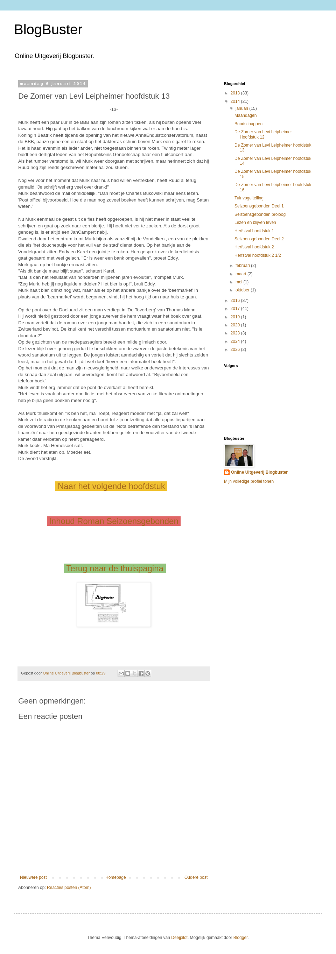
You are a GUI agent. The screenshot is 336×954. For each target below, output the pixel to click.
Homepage (115, 877)
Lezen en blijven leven (255, 222)
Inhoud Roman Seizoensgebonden (114, 521)
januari (242, 108)
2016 (236, 300)
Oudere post (196, 877)
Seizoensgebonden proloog (260, 214)
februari (243, 265)
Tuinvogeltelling (249, 198)
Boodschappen (248, 123)
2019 (236, 317)
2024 (236, 341)
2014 (236, 101)
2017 (236, 308)
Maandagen (245, 115)
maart (241, 273)
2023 (236, 333)
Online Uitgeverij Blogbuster (259, 472)
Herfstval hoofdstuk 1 (254, 230)
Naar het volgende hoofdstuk (111, 486)
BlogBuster (48, 29)
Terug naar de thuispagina (115, 568)
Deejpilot (179, 937)
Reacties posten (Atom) (69, 887)
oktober (243, 290)
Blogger (240, 937)
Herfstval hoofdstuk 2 (254, 247)
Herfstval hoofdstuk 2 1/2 (257, 255)
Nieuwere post (33, 877)
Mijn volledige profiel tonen (249, 481)
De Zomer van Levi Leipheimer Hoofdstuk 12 (263, 134)
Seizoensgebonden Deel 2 (259, 238)
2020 (236, 325)
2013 (236, 93)
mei (240, 282)
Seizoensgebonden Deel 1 (259, 206)
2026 (236, 349)
